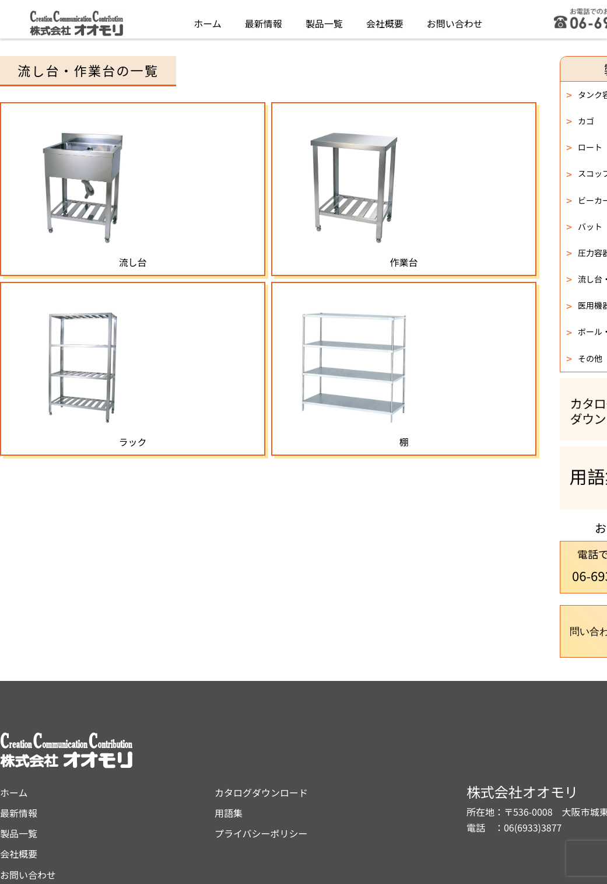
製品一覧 (324, 20)
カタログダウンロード (364, 745)
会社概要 (385, 20)
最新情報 (263, 20)
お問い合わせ (455, 20)
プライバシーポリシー (364, 785)
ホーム (208, 20)
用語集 (332, 765)
